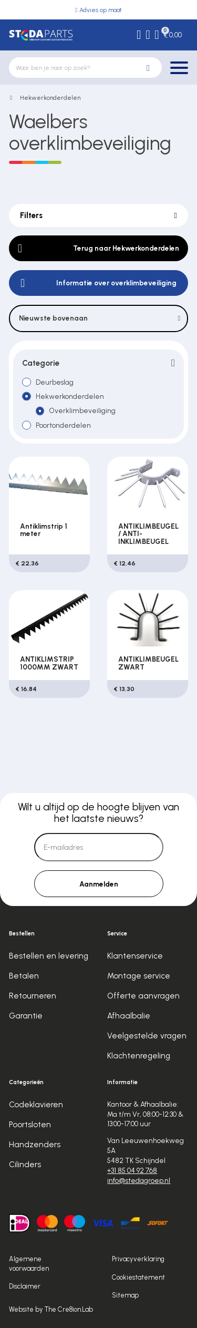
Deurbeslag (55, 382)
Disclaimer (24, 1286)
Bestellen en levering (48, 956)
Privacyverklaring (138, 1259)
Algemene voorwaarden (29, 1263)
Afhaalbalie (128, 1016)
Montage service (138, 976)
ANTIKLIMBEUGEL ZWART (148, 663)
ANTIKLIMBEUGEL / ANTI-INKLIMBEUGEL (148, 534)
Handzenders (34, 1144)
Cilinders (25, 1164)
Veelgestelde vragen (146, 1036)
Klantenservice (135, 956)
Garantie (26, 1016)
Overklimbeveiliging (82, 410)
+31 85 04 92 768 (132, 1170)
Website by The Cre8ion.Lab (51, 1309)
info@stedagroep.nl (138, 1180)
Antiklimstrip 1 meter (43, 530)
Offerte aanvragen (143, 996)
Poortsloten (30, 1124)
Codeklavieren (36, 1104)
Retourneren (32, 996)
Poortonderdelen (63, 425)
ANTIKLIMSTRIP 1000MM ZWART (49, 663)
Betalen (24, 976)
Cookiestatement (138, 1277)
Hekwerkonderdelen (50, 97)
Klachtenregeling (138, 1056)
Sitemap (125, 1295)
